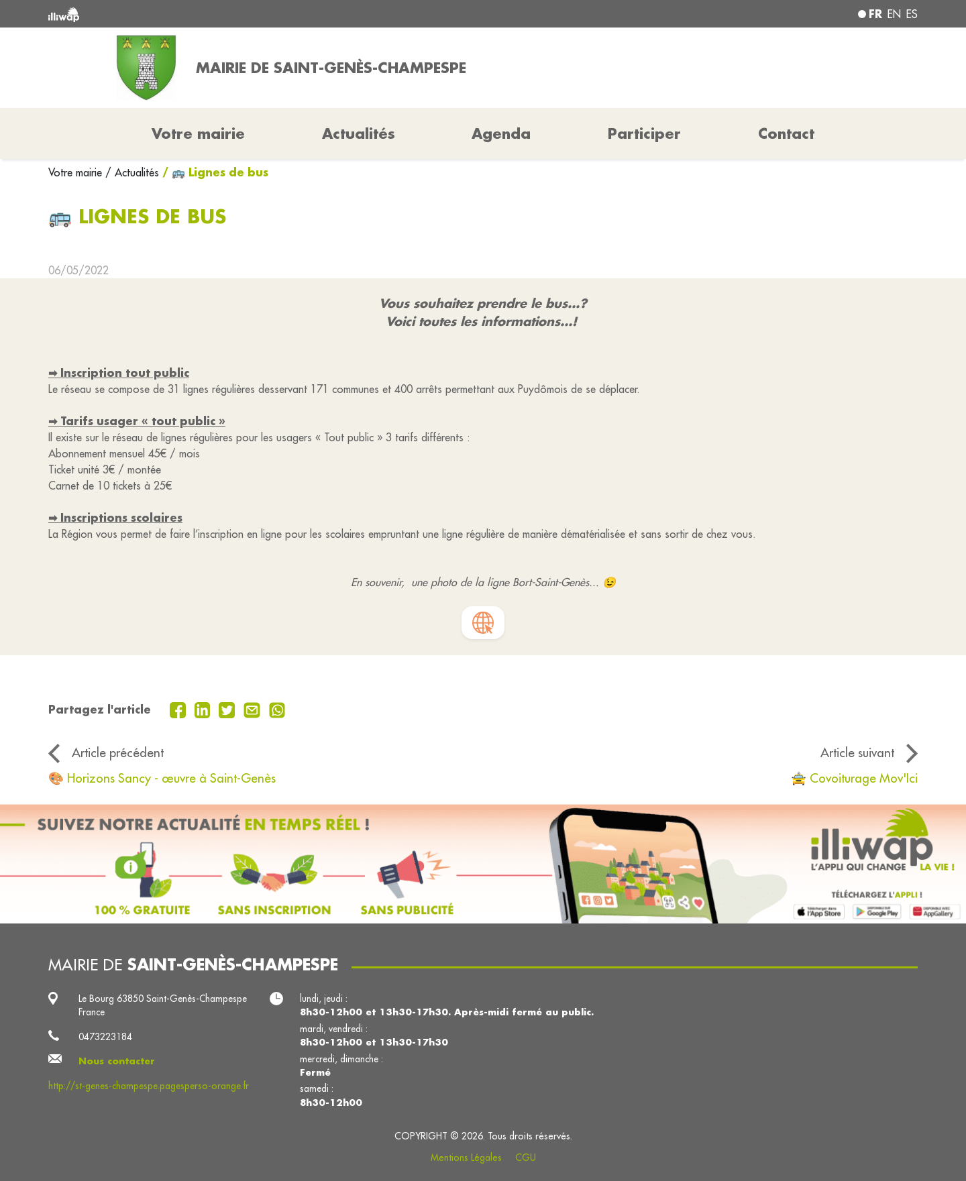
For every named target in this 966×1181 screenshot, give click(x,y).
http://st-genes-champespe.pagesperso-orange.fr (148, 1086)
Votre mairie (76, 172)
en (894, 14)
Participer (644, 133)
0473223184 (105, 1037)
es (912, 14)
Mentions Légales (466, 1157)
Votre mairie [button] (198, 133)
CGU (525, 1157)
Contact (786, 133)
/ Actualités (132, 172)
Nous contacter (116, 1061)
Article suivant (857, 752)
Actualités (358, 133)
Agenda (501, 133)
